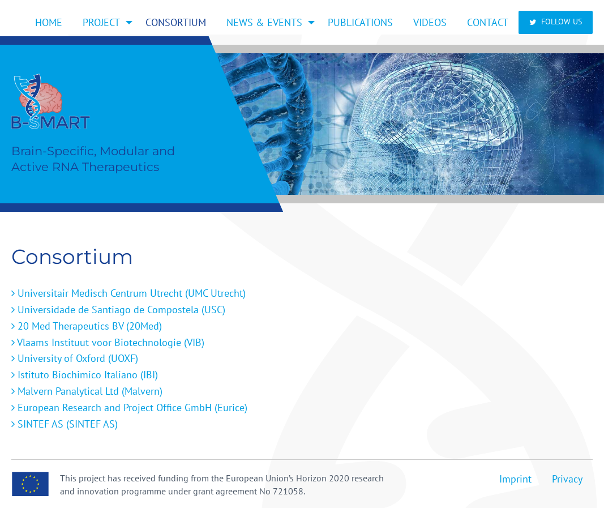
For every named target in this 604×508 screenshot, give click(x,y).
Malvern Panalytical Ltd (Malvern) (86, 391)
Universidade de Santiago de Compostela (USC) (118, 309)
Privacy (567, 478)
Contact (487, 22)
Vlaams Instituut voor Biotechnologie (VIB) (107, 342)
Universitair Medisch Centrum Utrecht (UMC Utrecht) (128, 293)
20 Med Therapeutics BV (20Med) (86, 325)
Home (48, 22)
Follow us (555, 21)
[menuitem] (48, 22)
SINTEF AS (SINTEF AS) (64, 423)
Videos (430, 22)
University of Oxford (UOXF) (74, 358)
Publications (360, 22)
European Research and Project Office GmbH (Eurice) (129, 407)
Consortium (175, 22)
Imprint (515, 478)
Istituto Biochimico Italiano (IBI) (84, 374)
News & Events (264, 22)
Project (101, 22)
